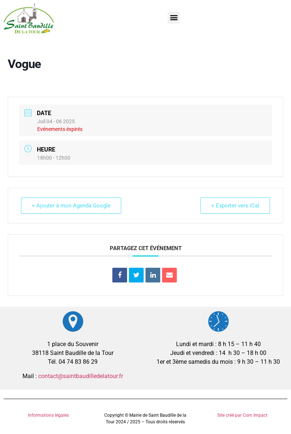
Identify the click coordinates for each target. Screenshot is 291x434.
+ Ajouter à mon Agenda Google (71, 205)
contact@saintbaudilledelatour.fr (80, 376)
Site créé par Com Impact (242, 415)
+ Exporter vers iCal (235, 205)
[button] (174, 17)
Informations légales (48, 415)
